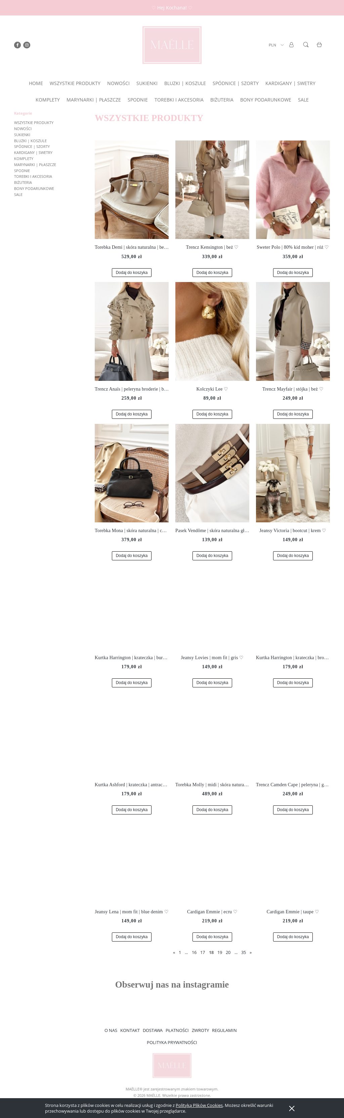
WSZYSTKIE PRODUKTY (33, 122)
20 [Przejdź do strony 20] (228, 952)
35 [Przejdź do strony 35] (243, 952)
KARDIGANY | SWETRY (33, 152)
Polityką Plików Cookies (199, 1105)
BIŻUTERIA (23, 182)
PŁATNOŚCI (177, 1030)
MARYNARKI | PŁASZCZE (35, 164)
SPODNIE (22, 170)
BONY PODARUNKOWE (34, 188)
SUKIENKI (22, 134)
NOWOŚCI (23, 128)
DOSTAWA (153, 1030)
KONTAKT (130, 1030)
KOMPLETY (23, 158)
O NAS (110, 1030)
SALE (18, 194)
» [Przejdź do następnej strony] (251, 952)
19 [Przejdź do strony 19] (219, 952)
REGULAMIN (224, 1030)
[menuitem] (36, 83)
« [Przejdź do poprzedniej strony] (174, 952)
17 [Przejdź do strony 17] (202, 952)
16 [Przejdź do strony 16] (194, 952)
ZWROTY (200, 1030)
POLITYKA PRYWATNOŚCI (172, 1042)
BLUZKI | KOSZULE (30, 140)
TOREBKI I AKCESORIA (33, 176)
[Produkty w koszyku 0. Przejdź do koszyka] (320, 48)
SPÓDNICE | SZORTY (32, 146)
